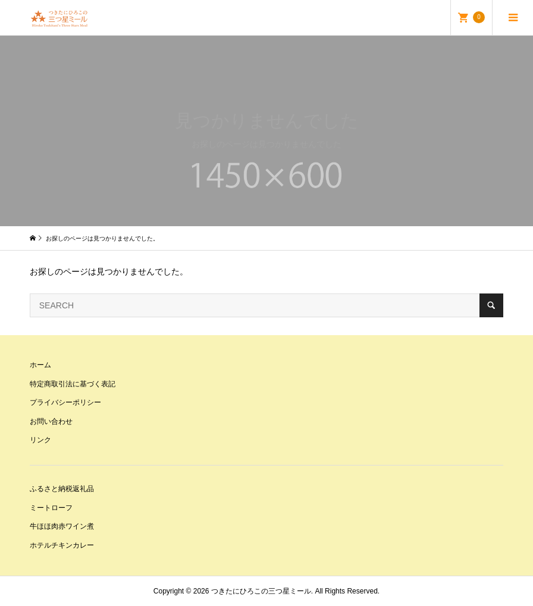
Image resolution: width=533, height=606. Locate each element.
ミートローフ (51, 508)
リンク (40, 440)
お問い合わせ (51, 421)
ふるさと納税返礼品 (62, 489)
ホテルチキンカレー (62, 545)
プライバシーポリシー (65, 402)
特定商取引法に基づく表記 (72, 384)
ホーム (40, 365)
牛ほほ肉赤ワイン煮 (62, 526)
